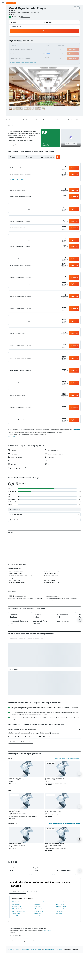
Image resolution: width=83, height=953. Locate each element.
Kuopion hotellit (16, 921)
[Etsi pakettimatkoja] (3, 18)
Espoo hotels (59, 930)
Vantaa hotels (37, 930)
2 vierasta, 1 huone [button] (16, 26)
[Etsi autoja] (3, 14)
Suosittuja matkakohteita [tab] (17, 908)
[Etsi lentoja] (3, 7)
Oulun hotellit (15, 918)
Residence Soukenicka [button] (15, 795)
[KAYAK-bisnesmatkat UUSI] (3, 29)
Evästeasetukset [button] (12, 453)
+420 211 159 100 (14, 14)
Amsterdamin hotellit (39, 918)
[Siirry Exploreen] (3, 22)
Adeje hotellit (37, 921)
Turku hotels (15, 932)
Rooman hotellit (60, 918)
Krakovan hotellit (38, 925)
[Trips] (3, 34)
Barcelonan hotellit (38, 928)
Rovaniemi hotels (38, 932)
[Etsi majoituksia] (3, 11)
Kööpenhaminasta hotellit (18, 928)
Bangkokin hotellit (16, 923)
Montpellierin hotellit (61, 923)
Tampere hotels (16, 930)
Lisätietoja (77, 446)
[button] (3, 2)
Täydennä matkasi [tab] (32, 908)
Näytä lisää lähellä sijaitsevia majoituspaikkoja (68, 775)
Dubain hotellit (37, 923)
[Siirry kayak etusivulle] (11, 3)
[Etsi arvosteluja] (45, 526)
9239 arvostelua (25, 17)
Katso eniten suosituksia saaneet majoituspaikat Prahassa (65, 840)
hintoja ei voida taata (46, 947)
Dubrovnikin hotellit (17, 925)
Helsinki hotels (59, 928)
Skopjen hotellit (60, 921)
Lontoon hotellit (60, 925)
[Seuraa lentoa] (3, 26)
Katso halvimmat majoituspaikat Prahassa (69, 807)
